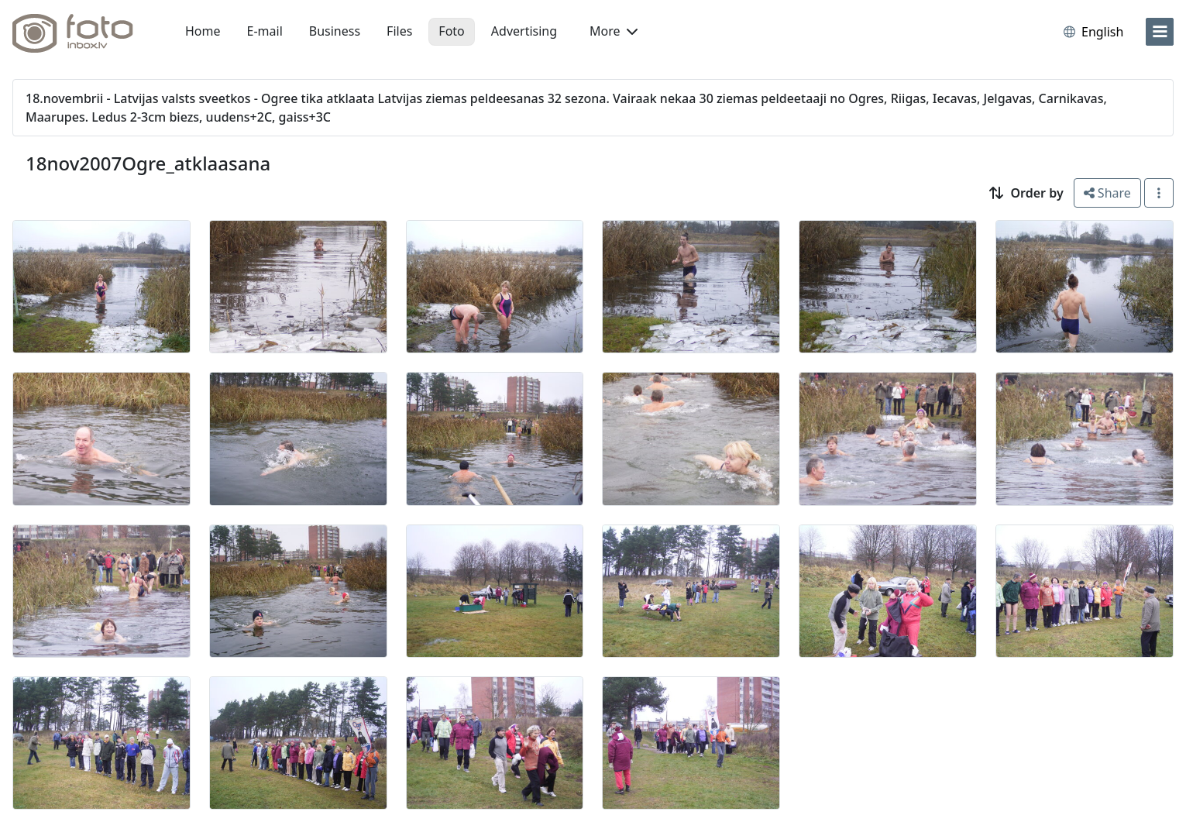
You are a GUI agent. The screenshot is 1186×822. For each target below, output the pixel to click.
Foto (451, 31)
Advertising (524, 31)
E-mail (265, 31)
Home (203, 31)
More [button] (614, 31)
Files (399, 31)
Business (334, 31)
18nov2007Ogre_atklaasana (148, 163)
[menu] (1160, 32)
